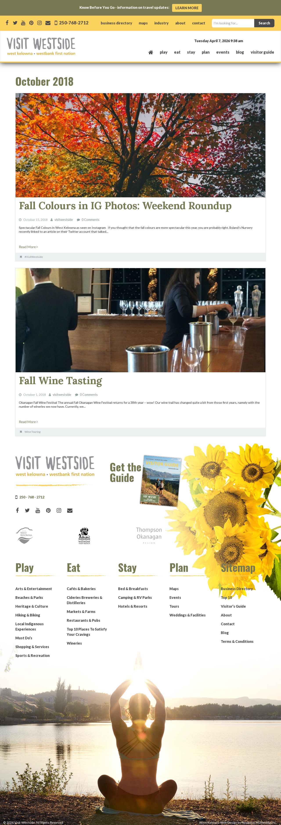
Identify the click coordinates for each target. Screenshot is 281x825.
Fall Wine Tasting (55, 378)
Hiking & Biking (27, 612)
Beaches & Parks (29, 594)
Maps (174, 585)
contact (198, 23)
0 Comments (90, 218)
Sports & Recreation (32, 652)
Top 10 (226, 594)
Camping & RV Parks (135, 594)
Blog (240, 52)
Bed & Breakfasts (133, 585)
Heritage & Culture (31, 603)
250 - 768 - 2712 (31, 494)
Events (175, 594)
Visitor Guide (262, 52)
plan (206, 52)
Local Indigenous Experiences (29, 623)
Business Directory (237, 585)
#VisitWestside (34, 255)
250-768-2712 (73, 22)
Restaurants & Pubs (83, 617)
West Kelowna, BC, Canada (247, 40)
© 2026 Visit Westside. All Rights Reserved (33, 819)
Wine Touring (32, 428)
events (222, 52)
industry (161, 23)
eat (177, 52)
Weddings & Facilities (187, 612)
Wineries (74, 640)
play (164, 52)
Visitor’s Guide (233, 603)
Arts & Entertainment (33, 585)
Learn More (186, 8)
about (180, 23)
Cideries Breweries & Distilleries (84, 597)
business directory (116, 23)
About (226, 612)
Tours (174, 603)
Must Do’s (23, 635)
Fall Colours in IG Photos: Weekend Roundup (112, 205)
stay (191, 52)
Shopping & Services (32, 643)
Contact (228, 621)
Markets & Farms (81, 608)
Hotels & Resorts (132, 603)
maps (143, 23)
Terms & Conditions (237, 638)
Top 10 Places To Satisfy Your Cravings (87, 628)
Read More (28, 245)
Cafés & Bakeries (81, 585)
